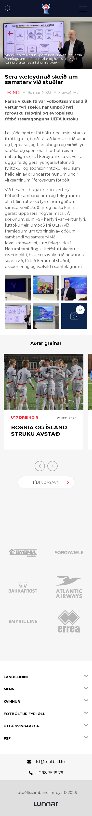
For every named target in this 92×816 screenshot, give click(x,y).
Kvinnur (12, 701)
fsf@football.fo (50, 761)
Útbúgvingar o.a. (22, 726)
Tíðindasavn (46, 482)
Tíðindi (12, 92)
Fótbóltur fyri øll (24, 714)
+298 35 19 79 (50, 772)
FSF (7, 738)
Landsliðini (16, 677)
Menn (9, 689)
